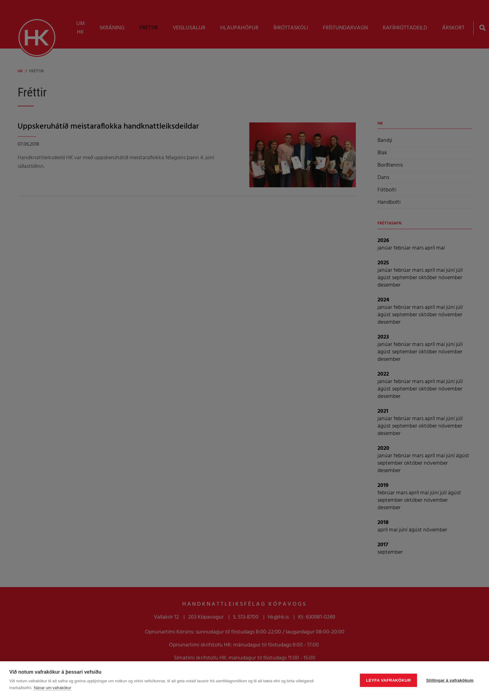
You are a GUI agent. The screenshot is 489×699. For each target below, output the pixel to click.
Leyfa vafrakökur (388, 680)
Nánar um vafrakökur (52, 687)
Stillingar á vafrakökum (450, 680)
